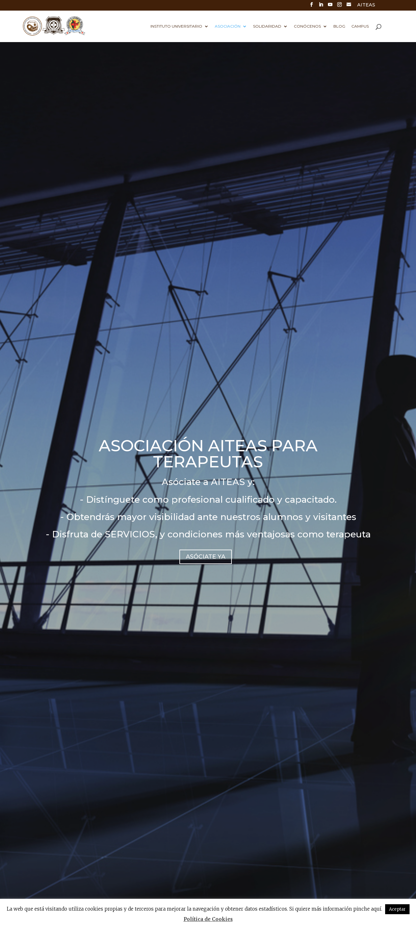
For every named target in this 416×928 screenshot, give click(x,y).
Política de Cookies (208, 919)
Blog (339, 26)
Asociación (227, 26)
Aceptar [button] (397, 909)
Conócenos (307, 26)
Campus (360, 26)
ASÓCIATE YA (205, 556)
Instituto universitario (176, 26)
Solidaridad (267, 26)
